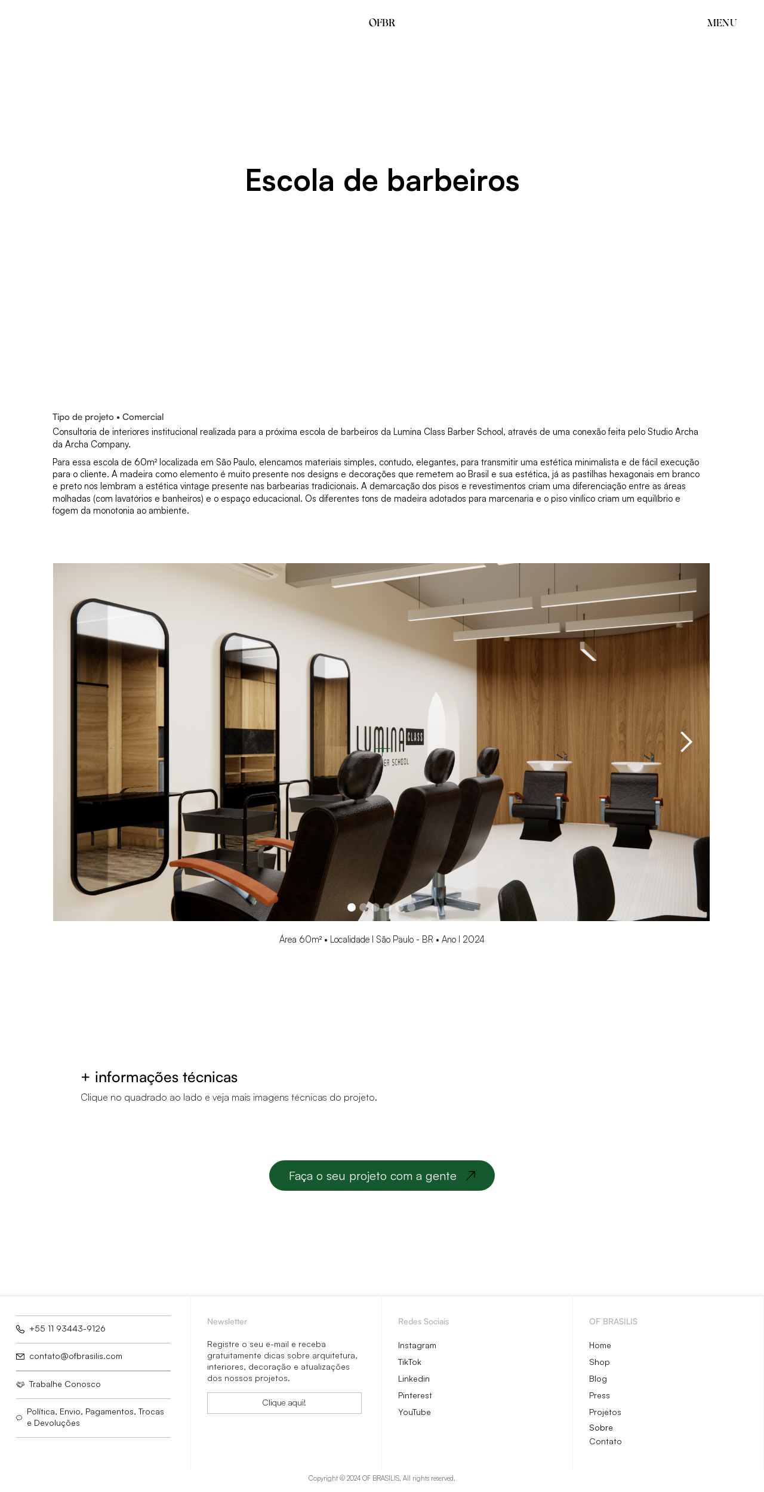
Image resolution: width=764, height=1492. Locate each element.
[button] (716, 22)
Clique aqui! (284, 1402)
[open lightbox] (565, 1087)
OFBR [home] (382, 22)
